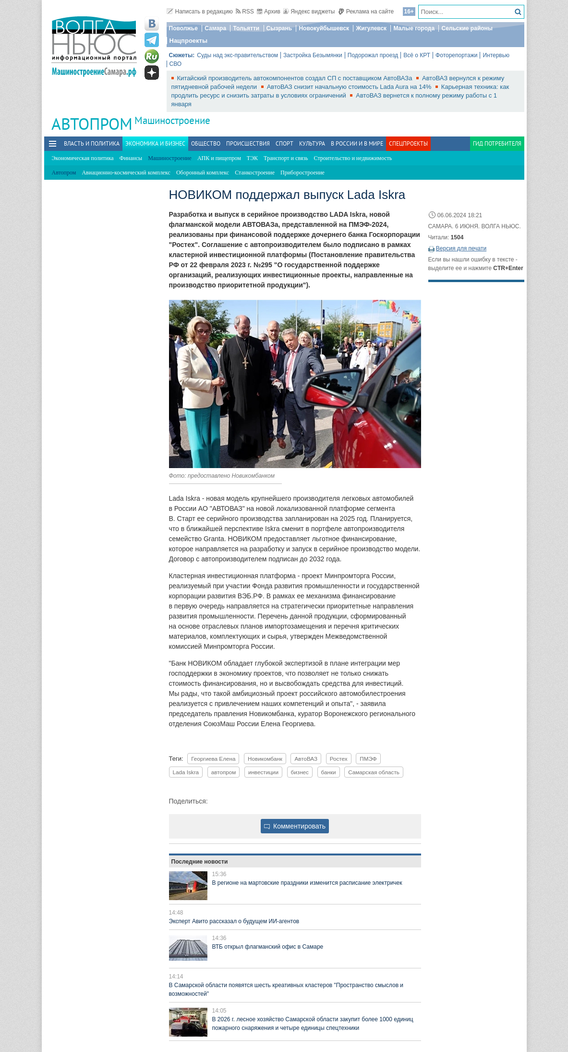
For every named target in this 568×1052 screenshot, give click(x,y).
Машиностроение (172, 120)
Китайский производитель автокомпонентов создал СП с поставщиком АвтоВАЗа (295, 78)
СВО (175, 64)
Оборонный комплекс (202, 172)
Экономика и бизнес (155, 143)
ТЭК (252, 158)
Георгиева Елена (213, 758)
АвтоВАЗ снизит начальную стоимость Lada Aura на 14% (350, 86)
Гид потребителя (497, 143)
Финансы (131, 158)
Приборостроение (302, 172)
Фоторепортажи (456, 55)
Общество (205, 143)
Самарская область (373, 772)
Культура (312, 143)
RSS (245, 11)
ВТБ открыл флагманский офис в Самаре (268, 946)
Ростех (339, 758)
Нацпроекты (188, 40)
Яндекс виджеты (309, 11)
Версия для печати (461, 248)
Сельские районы (467, 28)
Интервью (496, 55)
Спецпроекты (408, 143)
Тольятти (246, 28)
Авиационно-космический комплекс (126, 172)
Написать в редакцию (200, 11)
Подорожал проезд (373, 55)
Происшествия (248, 143)
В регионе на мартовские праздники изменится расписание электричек (307, 882)
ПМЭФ (368, 758)
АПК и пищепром (219, 158)
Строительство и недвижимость (353, 158)
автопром (223, 772)
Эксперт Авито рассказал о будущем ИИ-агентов (234, 921)
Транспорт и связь (286, 158)
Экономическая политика (83, 158)
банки (328, 772)
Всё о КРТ (416, 55)
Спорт (284, 143)
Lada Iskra (186, 772)
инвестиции (263, 772)
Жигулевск (371, 28)
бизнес (300, 772)
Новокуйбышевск (324, 28)
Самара (215, 28)
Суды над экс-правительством (237, 55)
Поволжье (183, 28)
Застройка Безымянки (312, 55)
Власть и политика (92, 143)
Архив (268, 11)
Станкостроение (255, 172)
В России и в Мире (357, 143)
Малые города (414, 28)
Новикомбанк (265, 758)
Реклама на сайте (366, 11)
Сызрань (279, 28)
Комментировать (295, 826)
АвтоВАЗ (305, 758)
